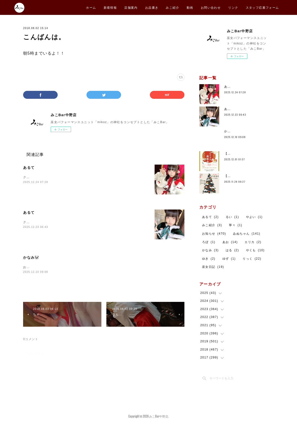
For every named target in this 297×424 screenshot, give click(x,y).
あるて (29, 168)
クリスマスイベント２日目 (43, 177)
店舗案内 (131, 7)
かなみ (210, 250)
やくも (255, 250)
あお (230, 242)
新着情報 (110, 7)
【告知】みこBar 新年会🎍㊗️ (247, 153)
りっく (252, 258)
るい (232, 217)
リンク (233, 7)
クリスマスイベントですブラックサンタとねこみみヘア (64, 222)
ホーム (91, 7)
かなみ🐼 (31, 257)
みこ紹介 (172, 7)
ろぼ (208, 242)
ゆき (208, 258)
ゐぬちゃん (246, 233)
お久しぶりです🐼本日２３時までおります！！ (58, 267)
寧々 (235, 225)
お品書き (152, 7)
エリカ (253, 242)
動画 (190, 7)
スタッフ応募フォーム (262, 7)
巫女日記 (213, 267)
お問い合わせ (211, 7)
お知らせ (214, 233)
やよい (254, 217)
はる (232, 250)
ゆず (229, 258)
